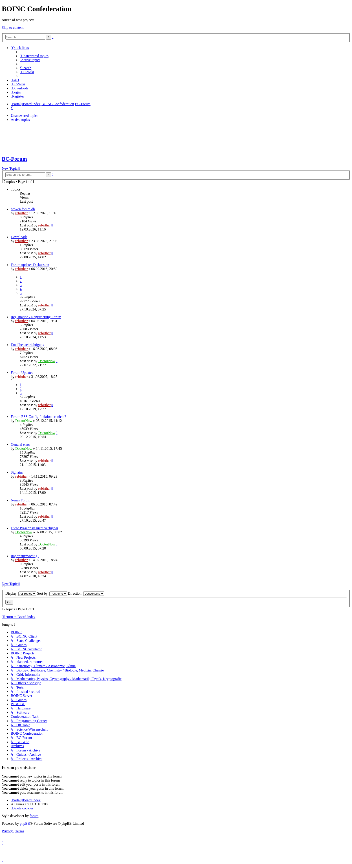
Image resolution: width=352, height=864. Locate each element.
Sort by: (52, 593)
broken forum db (23, 209)
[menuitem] (34, 56)
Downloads (19, 237)
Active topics (20, 120)
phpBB (25, 823)
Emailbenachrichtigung (27, 345)
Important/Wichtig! (25, 556)
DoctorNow (46, 361)
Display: (20, 593)
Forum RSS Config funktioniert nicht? (38, 417)
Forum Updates (22, 372)
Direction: (86, 593)
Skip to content (13, 27)
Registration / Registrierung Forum (36, 317)
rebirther (21, 213)
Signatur (17, 472)
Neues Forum (20, 500)
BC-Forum (14, 159)
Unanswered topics (24, 115)
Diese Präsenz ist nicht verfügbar (34, 528)
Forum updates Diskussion (30, 265)
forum (34, 816)
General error (20, 444)
